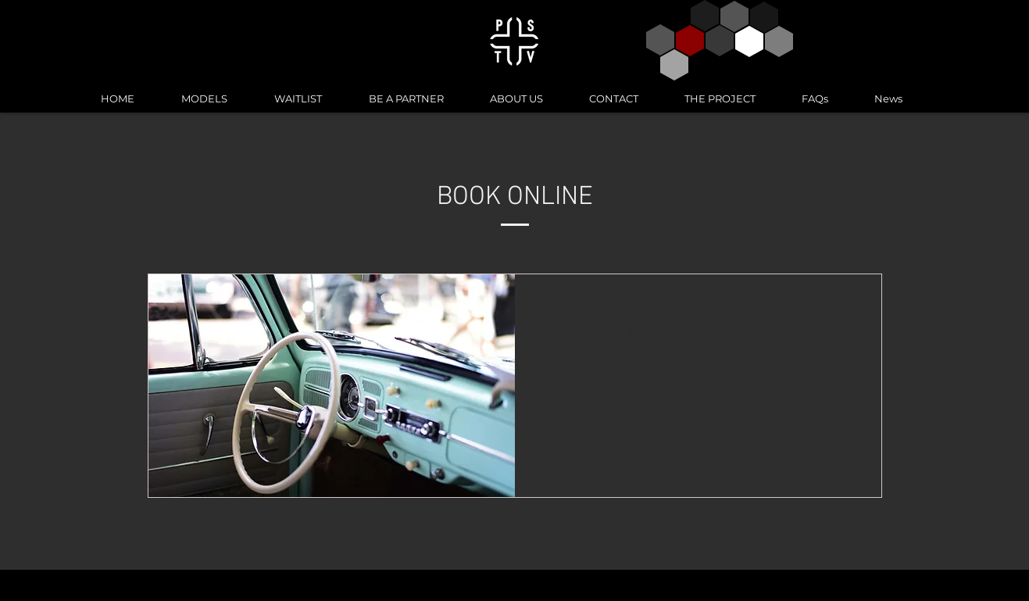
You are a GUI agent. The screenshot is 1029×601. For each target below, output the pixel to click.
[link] (698, 332)
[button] (604, 434)
